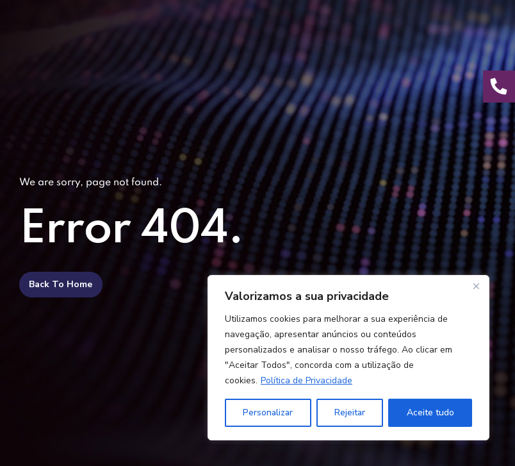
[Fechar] (476, 286)
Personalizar (268, 412)
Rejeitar (349, 412)
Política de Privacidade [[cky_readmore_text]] (306, 380)
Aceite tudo (430, 412)
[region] (348, 357)
